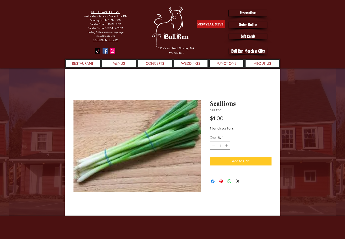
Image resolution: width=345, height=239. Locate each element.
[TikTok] (97, 51)
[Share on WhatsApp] (229, 181)
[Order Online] (248, 25)
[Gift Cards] (248, 36)
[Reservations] (248, 13)
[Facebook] (105, 51)
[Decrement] (213, 145)
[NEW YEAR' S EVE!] (211, 24)
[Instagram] (112, 51)
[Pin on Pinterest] (221, 181)
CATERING (99, 39)
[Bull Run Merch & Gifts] (248, 51)
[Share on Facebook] (212, 181)
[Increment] (226, 145)
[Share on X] (237, 181)
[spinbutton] (220, 145)
